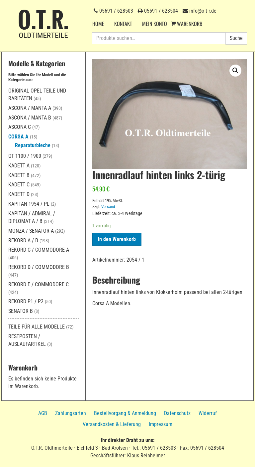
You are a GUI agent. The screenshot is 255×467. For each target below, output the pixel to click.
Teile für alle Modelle (36, 327)
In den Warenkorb (117, 239)
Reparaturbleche (32, 145)
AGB (42, 413)
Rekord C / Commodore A (38, 250)
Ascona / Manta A (29, 108)
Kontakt (123, 24)
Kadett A (19, 165)
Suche (236, 38)
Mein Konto (154, 24)
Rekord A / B (23, 240)
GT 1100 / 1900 (24, 156)
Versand (108, 206)
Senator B (20, 311)
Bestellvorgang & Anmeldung (125, 413)
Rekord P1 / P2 (25, 301)
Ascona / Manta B (29, 118)
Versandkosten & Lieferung (112, 424)
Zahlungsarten (70, 413)
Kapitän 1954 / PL (28, 204)
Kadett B (19, 175)
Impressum (160, 424)
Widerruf (208, 413)
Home (98, 24)
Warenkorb (189, 24)
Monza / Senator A (31, 231)
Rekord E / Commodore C (38, 284)
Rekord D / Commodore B (38, 267)
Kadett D (19, 194)
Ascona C (19, 127)
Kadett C (19, 184)
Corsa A (18, 136)
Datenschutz (177, 413)
